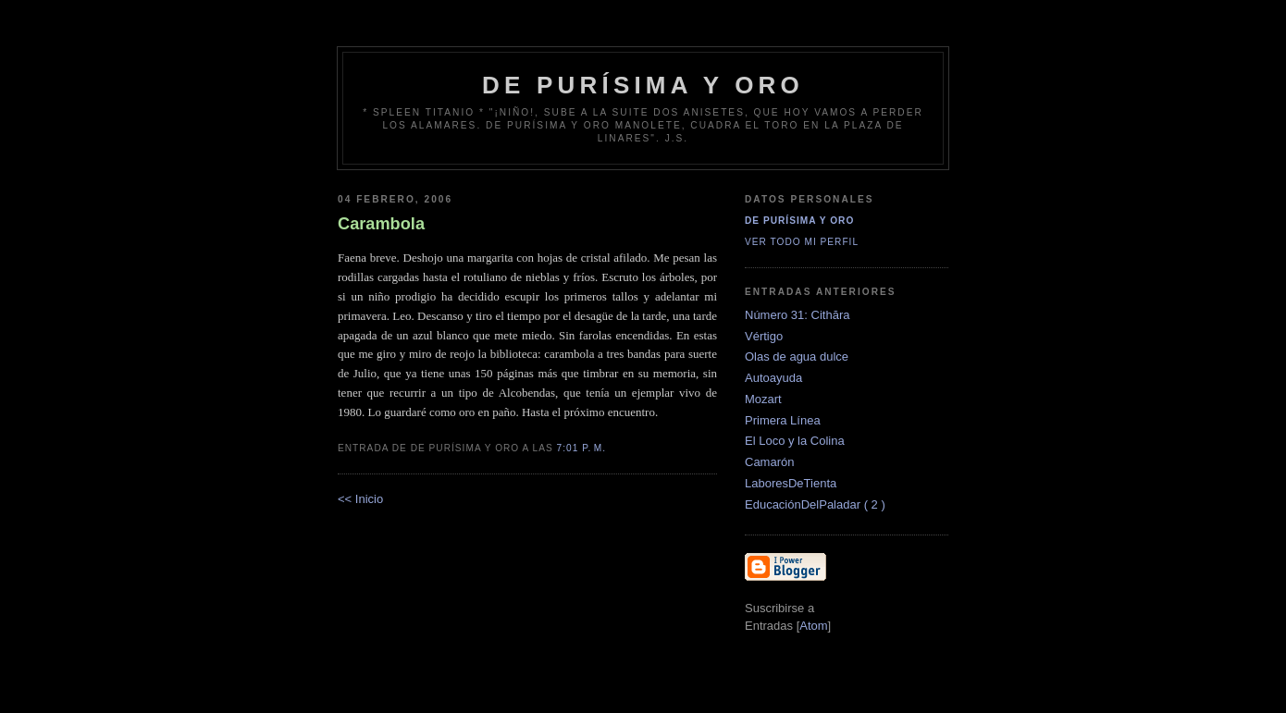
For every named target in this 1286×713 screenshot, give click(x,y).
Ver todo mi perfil (802, 242)
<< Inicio (360, 499)
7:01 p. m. (582, 448)
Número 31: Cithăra (797, 315)
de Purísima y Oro (643, 85)
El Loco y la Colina (795, 441)
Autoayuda (773, 378)
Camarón (769, 462)
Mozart (763, 399)
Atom (813, 626)
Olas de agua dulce (796, 356)
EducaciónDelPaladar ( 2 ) (815, 504)
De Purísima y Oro (799, 220)
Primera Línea (783, 420)
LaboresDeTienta (790, 483)
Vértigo (764, 336)
